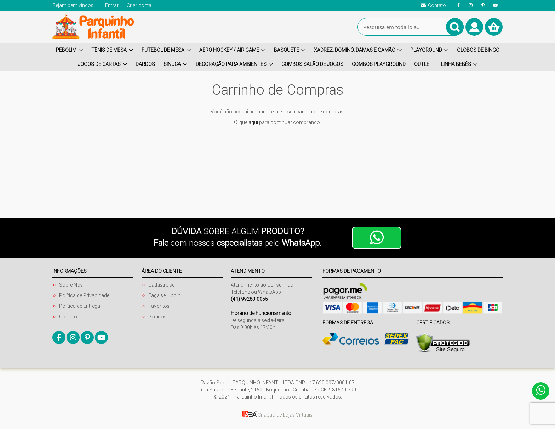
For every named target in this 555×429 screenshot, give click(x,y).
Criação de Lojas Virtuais (277, 415)
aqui (253, 122)
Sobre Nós (71, 285)
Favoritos (159, 306)
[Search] (455, 27)
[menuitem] (69, 50)
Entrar (112, 5)
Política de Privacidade (84, 295)
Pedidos (157, 317)
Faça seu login (164, 295)
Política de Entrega (79, 306)
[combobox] (410, 27)
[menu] (277, 57)
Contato (68, 317)
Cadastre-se (161, 285)
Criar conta (139, 5)
